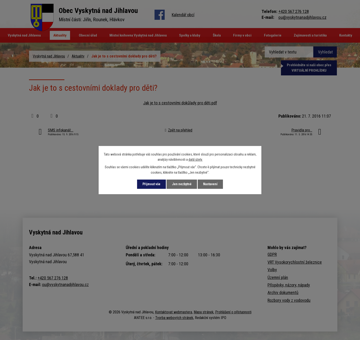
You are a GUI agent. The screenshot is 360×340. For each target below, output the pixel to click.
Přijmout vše (151, 184)
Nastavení (210, 184)
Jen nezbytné (182, 184)
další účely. (195, 159)
